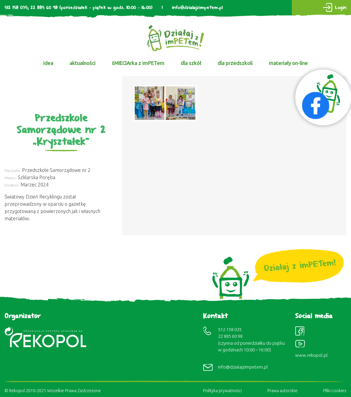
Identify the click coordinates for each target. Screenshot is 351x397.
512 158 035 (16, 7)
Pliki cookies (334, 390)
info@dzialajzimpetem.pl (197, 7)
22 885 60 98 (44, 7)
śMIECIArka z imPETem (138, 63)
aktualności (82, 63)
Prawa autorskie (282, 390)
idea (48, 63)
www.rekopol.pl (311, 355)
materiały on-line (288, 63)
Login (340, 7)
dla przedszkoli (235, 63)
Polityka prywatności (222, 390)
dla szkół (191, 63)
